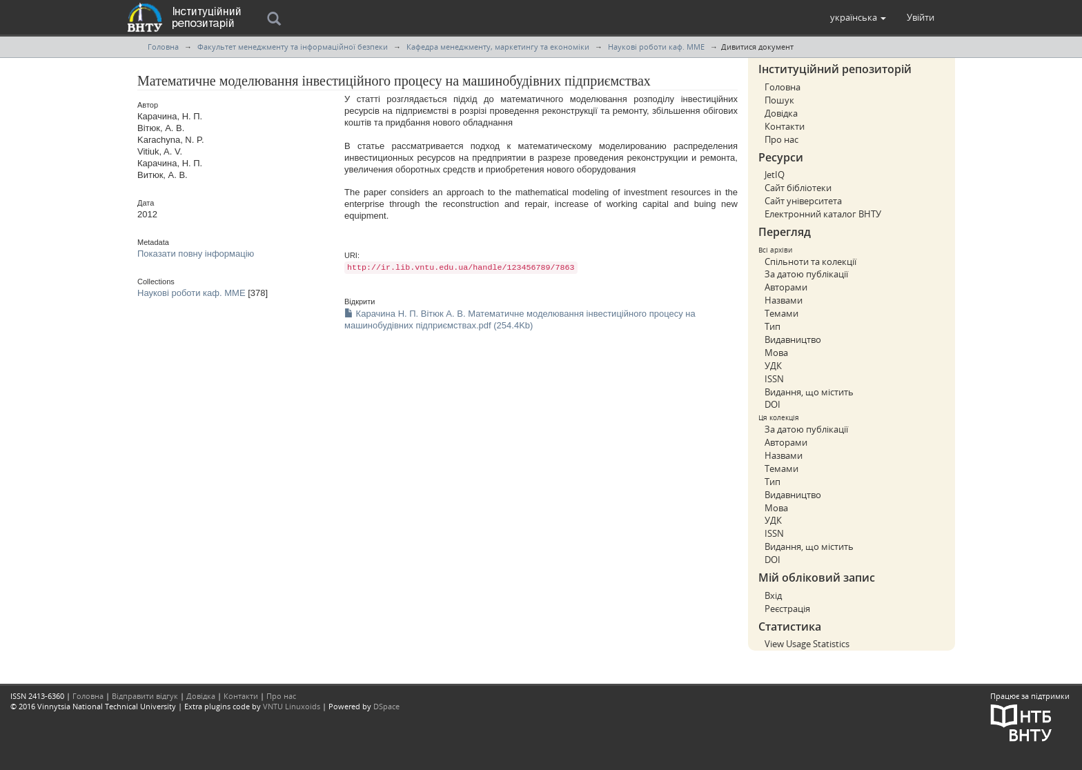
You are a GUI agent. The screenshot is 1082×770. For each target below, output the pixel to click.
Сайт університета (803, 201)
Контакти (785, 126)
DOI (772, 404)
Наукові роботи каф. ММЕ (656, 46)
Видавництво (793, 339)
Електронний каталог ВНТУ (823, 214)
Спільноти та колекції (810, 261)
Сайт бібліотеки (798, 187)
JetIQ (775, 174)
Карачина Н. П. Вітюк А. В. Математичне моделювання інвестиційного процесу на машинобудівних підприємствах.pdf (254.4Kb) (520, 319)
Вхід (773, 595)
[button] (858, 17)
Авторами (786, 287)
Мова (776, 352)
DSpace (386, 706)
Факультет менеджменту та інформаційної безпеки (292, 46)
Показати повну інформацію (195, 253)
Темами (781, 313)
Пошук (779, 100)
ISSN (774, 379)
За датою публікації (806, 274)
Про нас (781, 139)
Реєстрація (787, 608)
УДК (773, 365)
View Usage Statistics (807, 644)
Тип (772, 326)
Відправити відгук (145, 696)
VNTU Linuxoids (291, 706)
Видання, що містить (809, 392)
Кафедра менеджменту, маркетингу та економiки (497, 46)
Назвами (784, 300)
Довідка (781, 113)
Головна (163, 46)
